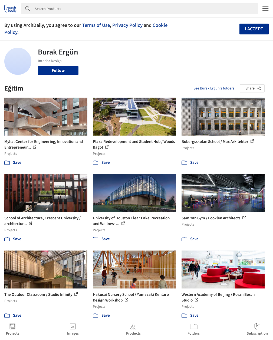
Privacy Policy (127, 25)
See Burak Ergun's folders (213, 88)
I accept (254, 28)
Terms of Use (96, 25)
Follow (58, 70)
